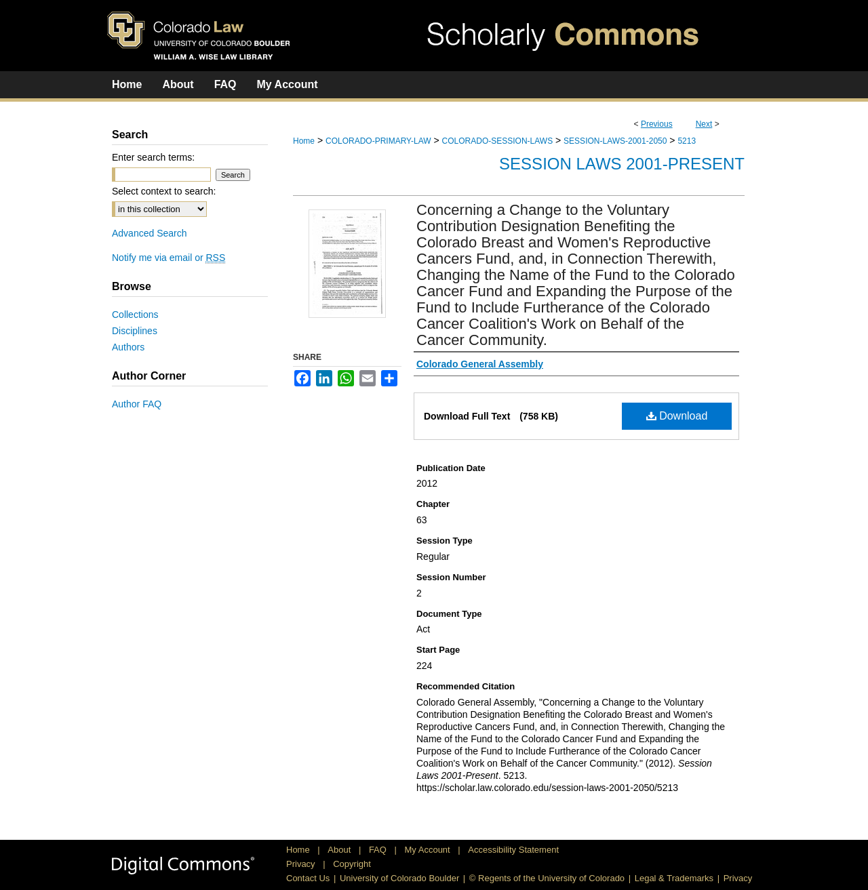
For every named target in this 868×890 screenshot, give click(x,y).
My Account (429, 850)
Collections (135, 314)
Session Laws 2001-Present (622, 164)
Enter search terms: (153, 157)
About (340, 850)
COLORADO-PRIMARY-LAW (378, 141)
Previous (657, 124)
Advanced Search (149, 233)
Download (677, 416)
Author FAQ (136, 404)
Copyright (352, 864)
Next (704, 124)
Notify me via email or (168, 257)
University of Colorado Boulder (399, 878)
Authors (128, 347)
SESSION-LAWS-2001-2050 (615, 141)
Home (304, 141)
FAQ (379, 850)
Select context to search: (164, 191)
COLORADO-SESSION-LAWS (497, 141)
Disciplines (134, 330)
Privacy (301, 864)
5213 (686, 141)
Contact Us (308, 878)
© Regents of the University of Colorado (547, 878)
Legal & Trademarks (674, 878)
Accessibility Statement (513, 850)
